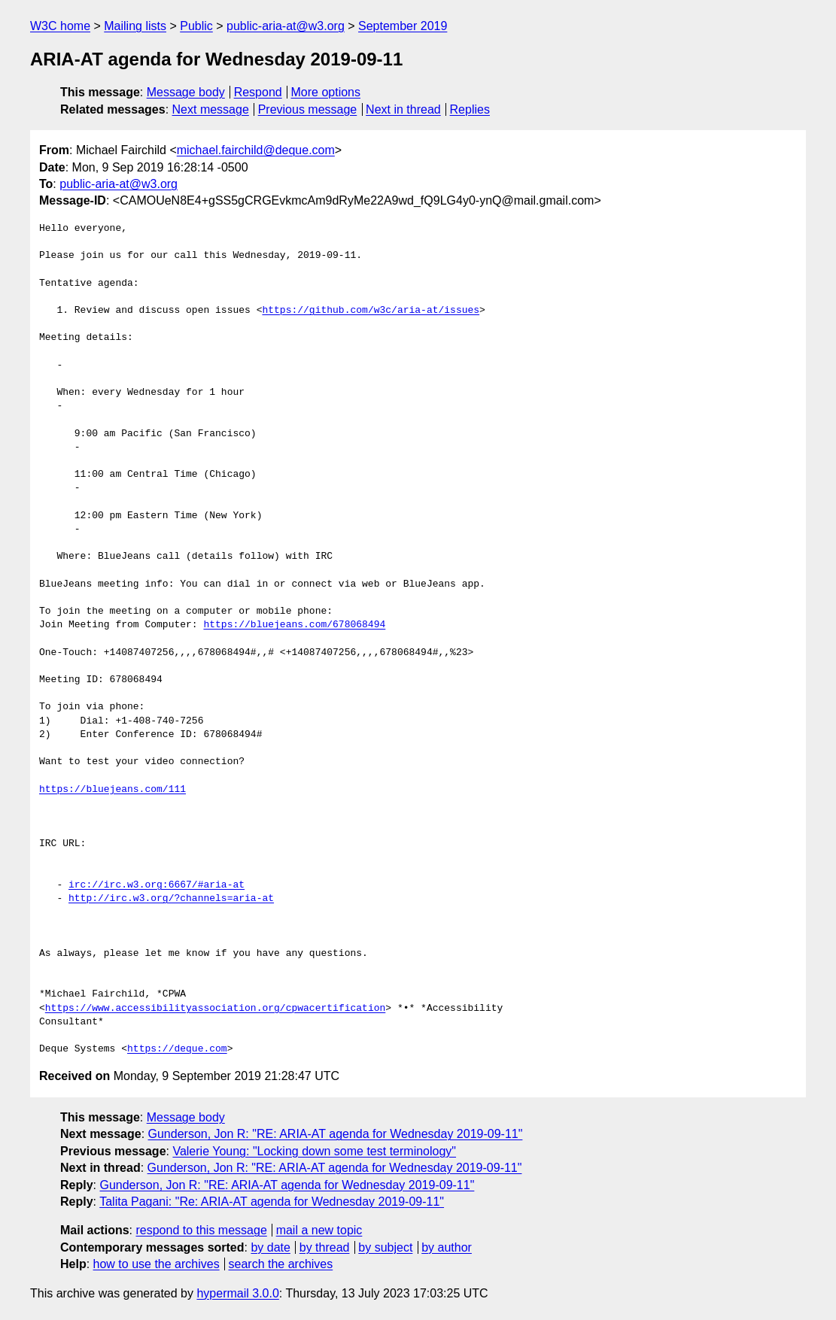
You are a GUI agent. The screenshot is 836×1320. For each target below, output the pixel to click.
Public (196, 26)
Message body (186, 92)
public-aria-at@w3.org (285, 26)
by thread (324, 1247)
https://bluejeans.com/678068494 (294, 625)
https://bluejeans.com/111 (112, 790)
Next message (210, 109)
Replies (470, 109)
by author (446, 1247)
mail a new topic (319, 1230)
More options (326, 92)
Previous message (307, 109)
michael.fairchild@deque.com (256, 150)
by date (270, 1247)
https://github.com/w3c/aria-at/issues (370, 310)
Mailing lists (135, 26)
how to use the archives (156, 1264)
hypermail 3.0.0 (237, 1293)
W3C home (60, 26)
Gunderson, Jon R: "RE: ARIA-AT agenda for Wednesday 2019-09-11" (335, 1133)
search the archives (281, 1264)
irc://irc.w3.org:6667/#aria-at (156, 885)
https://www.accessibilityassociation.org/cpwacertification (215, 1008)
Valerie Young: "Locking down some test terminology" (314, 1151)
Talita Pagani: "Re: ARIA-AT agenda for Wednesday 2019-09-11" (271, 1201)
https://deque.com (177, 1049)
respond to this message (200, 1230)
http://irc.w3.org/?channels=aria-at (171, 899)
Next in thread (403, 109)
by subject (385, 1247)
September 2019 (402, 26)
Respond (258, 92)
